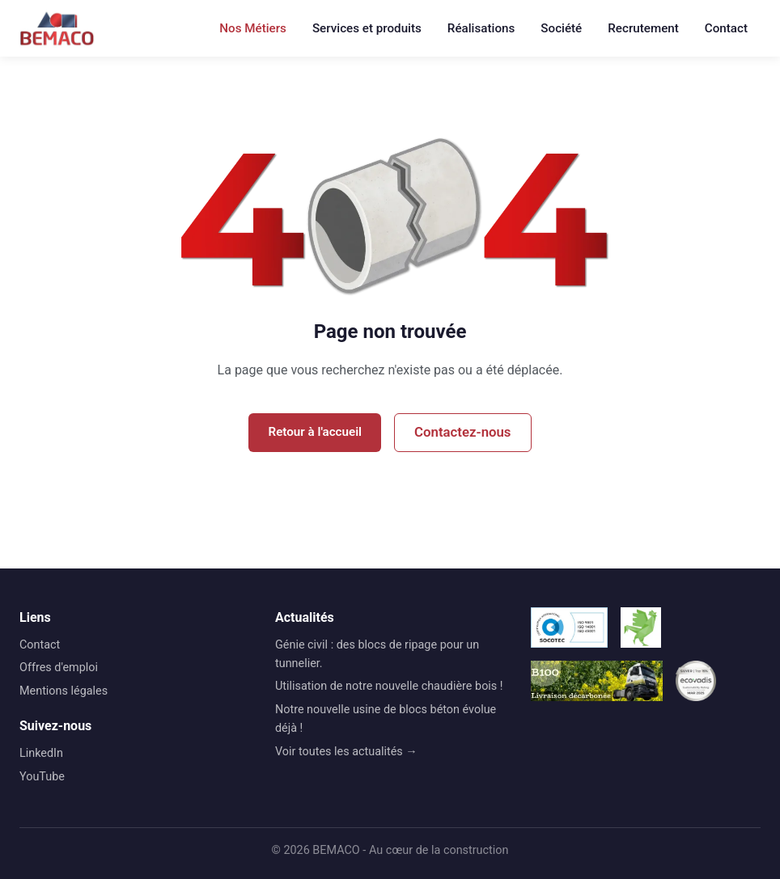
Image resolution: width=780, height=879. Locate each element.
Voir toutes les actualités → (346, 752)
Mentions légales (63, 691)
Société (561, 28)
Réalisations (481, 28)
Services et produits (367, 28)
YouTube (42, 777)
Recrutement (643, 28)
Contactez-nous (462, 432)
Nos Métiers (252, 28)
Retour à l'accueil (315, 432)
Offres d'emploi (58, 667)
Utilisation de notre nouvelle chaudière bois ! (389, 686)
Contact (726, 28)
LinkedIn (41, 753)
